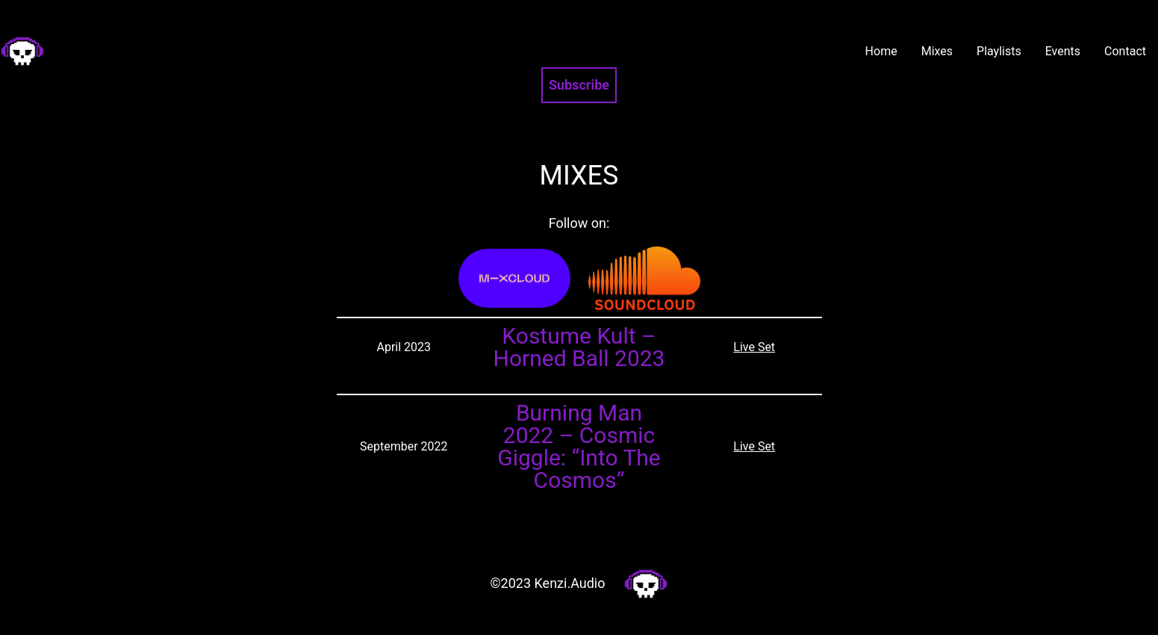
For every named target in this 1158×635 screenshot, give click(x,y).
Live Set (754, 347)
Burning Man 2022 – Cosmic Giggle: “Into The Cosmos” (578, 447)
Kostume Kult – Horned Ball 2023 (578, 347)
